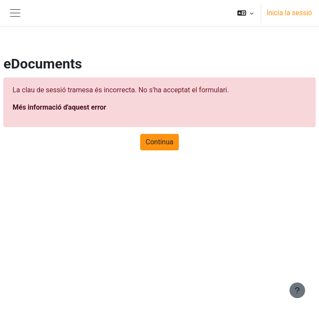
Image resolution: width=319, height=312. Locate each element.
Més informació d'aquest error (59, 107)
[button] (245, 13)
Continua (160, 142)
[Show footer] (297, 290)
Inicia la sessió (289, 13)
